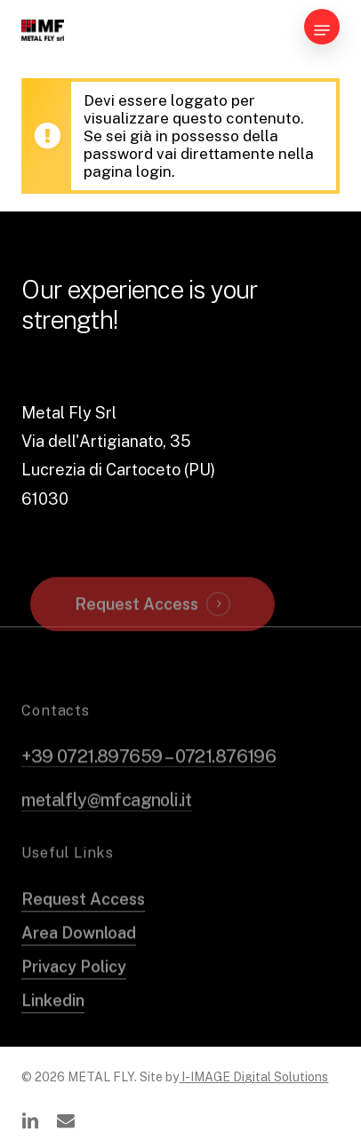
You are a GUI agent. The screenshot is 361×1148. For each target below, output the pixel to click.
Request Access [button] (136, 624)
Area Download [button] (78, 953)
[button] (322, 30)
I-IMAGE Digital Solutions (253, 1077)
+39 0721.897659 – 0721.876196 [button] (148, 776)
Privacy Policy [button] (73, 986)
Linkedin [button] (52, 1020)
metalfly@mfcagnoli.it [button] (106, 819)
